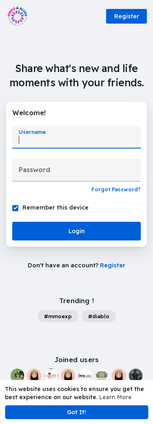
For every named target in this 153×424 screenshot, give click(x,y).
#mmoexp (58, 316)
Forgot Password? (116, 189)
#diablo (98, 316)
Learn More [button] (115, 397)
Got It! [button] (76, 412)
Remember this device (55, 207)
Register (126, 16)
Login (77, 231)
